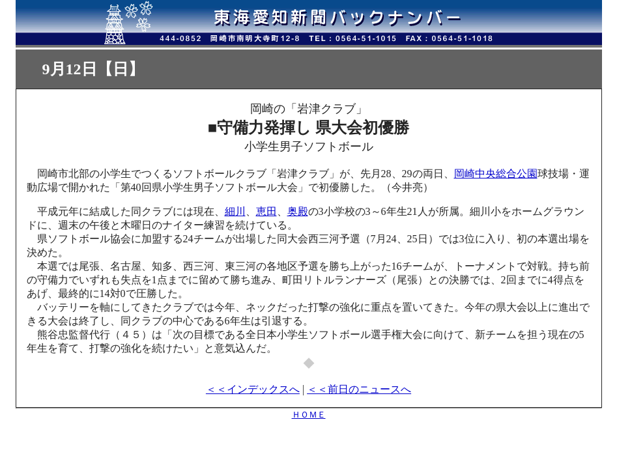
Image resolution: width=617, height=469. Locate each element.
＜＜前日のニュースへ (359, 389)
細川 (235, 211)
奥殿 (297, 211)
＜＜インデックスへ (253, 389)
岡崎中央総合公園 (496, 173)
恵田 (266, 211)
